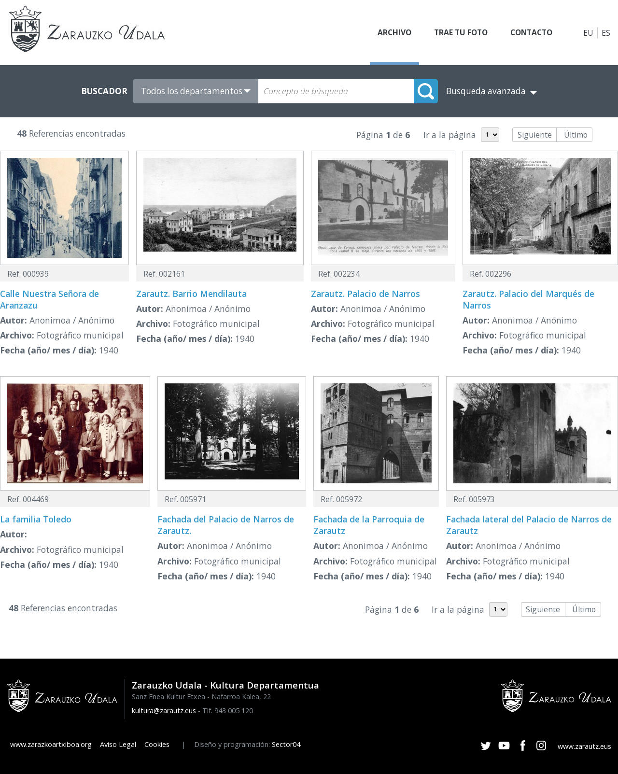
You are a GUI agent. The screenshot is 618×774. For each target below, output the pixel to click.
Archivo (387, 33)
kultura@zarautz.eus (164, 710)
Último (576, 134)
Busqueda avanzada (486, 91)
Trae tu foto (456, 33)
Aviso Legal (118, 744)
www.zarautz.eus (584, 746)
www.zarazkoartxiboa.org (51, 744)
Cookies (156, 744)
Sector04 (286, 744)
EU (588, 33)
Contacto (529, 33)
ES (606, 33)
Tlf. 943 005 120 (227, 710)
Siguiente (535, 134)
